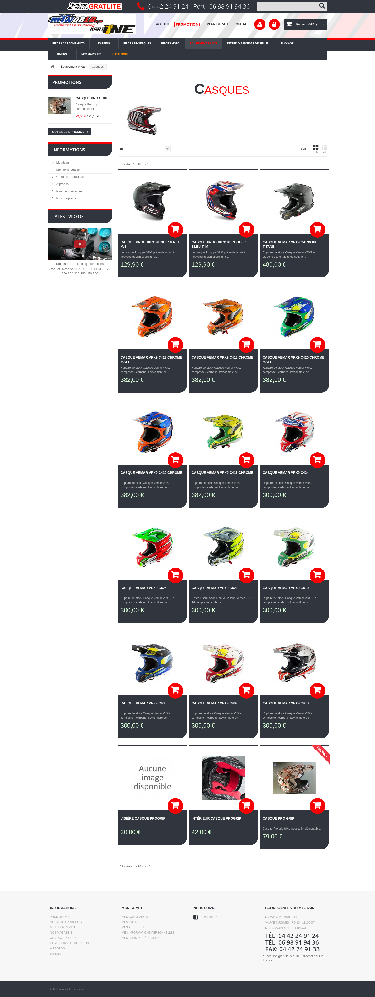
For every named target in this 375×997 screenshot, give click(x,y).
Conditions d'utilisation (71, 177)
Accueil (163, 24)
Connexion (274, 24)
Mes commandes (135, 917)
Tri (121, 148)
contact (241, 24)
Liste (324, 149)
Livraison (62, 162)
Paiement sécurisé (68, 191)
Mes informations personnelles (148, 932)
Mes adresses (133, 927)
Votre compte (259, 24)
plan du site (218, 24)
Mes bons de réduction (141, 938)
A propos (62, 184)
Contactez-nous (63, 938)
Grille (316, 149)
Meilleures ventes (65, 927)
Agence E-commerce (71, 989)
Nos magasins (65, 198)
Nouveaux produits (66, 922)
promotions (188, 24)
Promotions (66, 82)
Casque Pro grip (91, 98)
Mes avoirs (130, 922)
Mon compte (133, 908)
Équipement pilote (73, 66)
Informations (68, 150)
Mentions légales (67, 169)
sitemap (56, 953)
